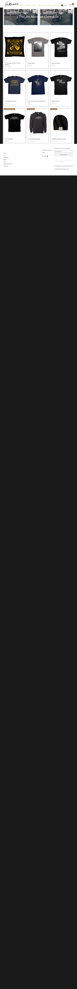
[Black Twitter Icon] (47, 156)
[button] (70, 5)
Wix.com (62, 161)
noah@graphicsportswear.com (61, 169)
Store (4, 155)
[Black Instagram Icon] (45, 156)
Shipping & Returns (8, 163)
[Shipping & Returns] (47, 150)
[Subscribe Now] (63, 154)
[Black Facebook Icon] (43, 156)
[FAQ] (44, 152)
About (4, 159)
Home (4, 153)
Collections (6, 157)
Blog (4, 161)
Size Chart (5, 166)
